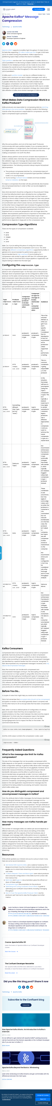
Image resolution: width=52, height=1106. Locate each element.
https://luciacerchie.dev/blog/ (19, 913)
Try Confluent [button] (38, 9)
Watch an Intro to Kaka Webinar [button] (26, 95)
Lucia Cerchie (12, 32)
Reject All (43, 1099)
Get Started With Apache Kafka (16, 865)
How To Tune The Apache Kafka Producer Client (22, 893)
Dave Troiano (12, 36)
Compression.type (12, 884)
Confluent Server (21, 178)
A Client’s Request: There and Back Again (19, 874)
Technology (6, 27)
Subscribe (26, 1005)
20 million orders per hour (27, 52)
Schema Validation (12, 180)
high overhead (23, 254)
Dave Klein (6, 1045)
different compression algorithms (22, 250)
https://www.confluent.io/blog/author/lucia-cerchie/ (28, 916)
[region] (26, 1097)
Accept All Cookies (42, 1095)
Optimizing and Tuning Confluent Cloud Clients (22, 886)
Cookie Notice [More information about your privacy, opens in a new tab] (6, 1099)
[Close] (48, 1091)
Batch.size (9, 880)
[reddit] (15, 43)
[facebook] (7, 43)
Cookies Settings (43, 1103)
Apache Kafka (17, 27)
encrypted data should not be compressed (34, 699)
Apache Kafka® (7, 50)
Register (31, 4)
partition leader (17, 75)
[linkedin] (11, 43)
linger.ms (19, 880)
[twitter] (3, 43)
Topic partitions (7, 61)
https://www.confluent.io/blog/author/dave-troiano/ (28, 930)
